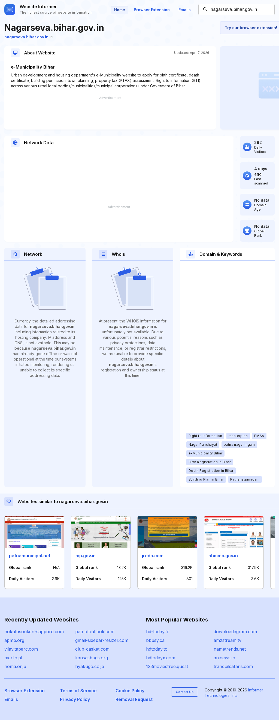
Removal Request (134, 699)
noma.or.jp (15, 666)
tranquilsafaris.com (233, 666)
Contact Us (184, 692)
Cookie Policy (130, 690)
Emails (184, 9)
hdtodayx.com (160, 657)
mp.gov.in (85, 555)
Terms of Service (78, 690)
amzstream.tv (227, 640)
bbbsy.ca (155, 640)
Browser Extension (152, 9)
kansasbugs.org (91, 657)
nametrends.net (230, 649)
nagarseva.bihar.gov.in (28, 37)
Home (119, 9)
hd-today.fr (157, 631)
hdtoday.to (157, 649)
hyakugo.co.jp (89, 666)
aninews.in (224, 657)
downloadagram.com (235, 631)
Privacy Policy (75, 699)
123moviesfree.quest (167, 666)
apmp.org (14, 640)
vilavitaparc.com (21, 649)
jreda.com (152, 555)
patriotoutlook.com (94, 631)
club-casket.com (92, 649)
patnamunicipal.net (29, 555)
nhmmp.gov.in (223, 555)
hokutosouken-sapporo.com (34, 631)
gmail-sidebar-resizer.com (101, 640)
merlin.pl (13, 657)
